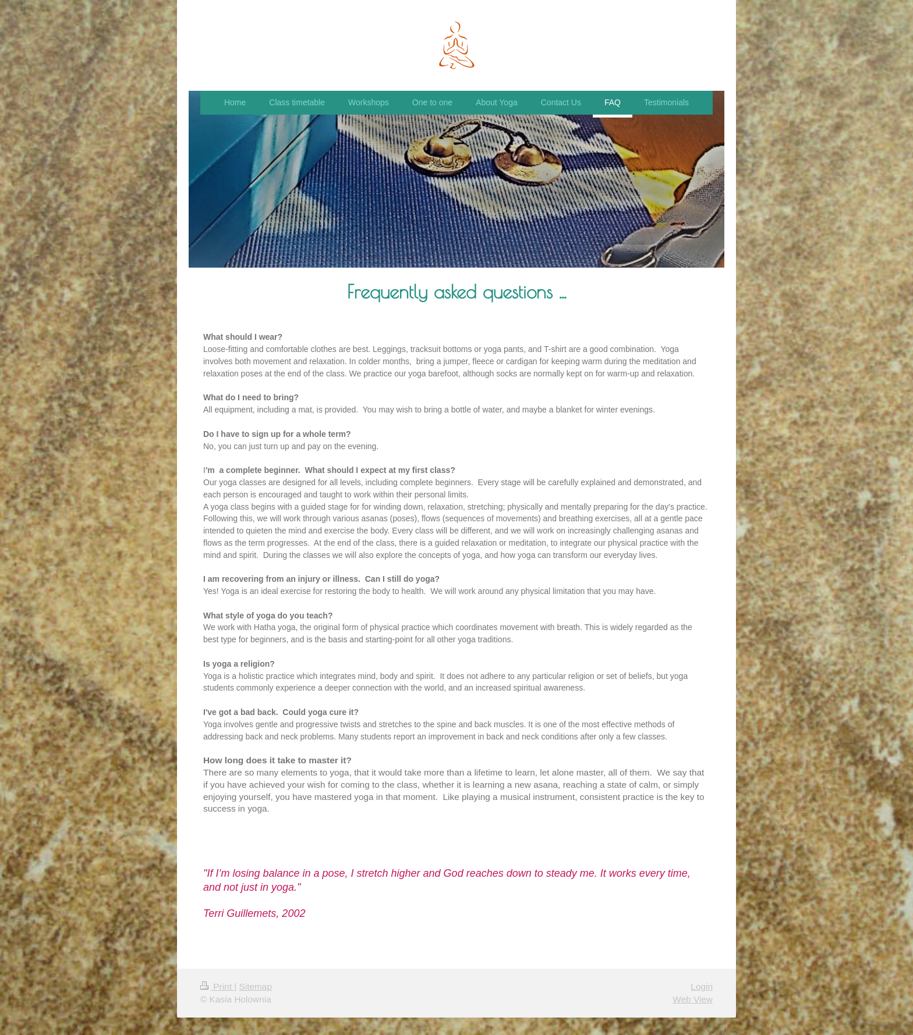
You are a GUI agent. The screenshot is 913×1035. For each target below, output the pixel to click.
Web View (693, 999)
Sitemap (255, 986)
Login (702, 986)
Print (217, 986)
